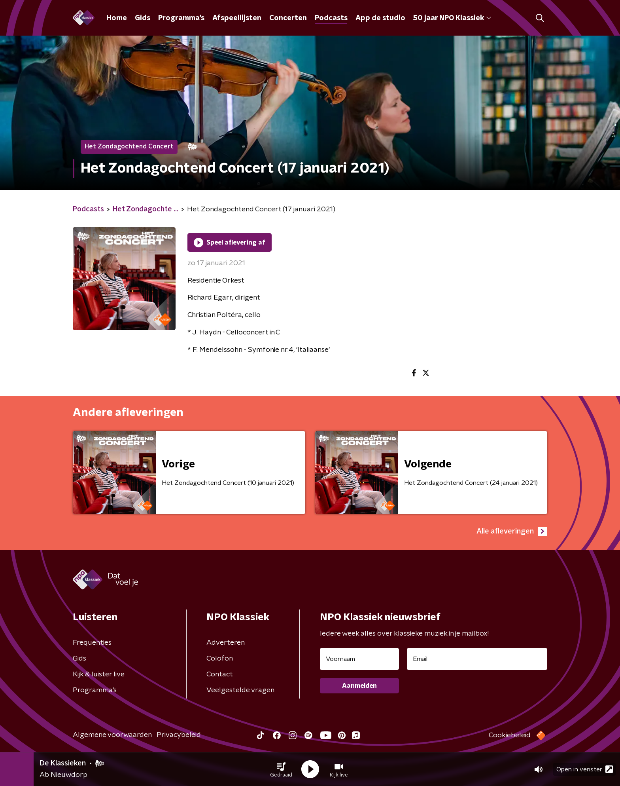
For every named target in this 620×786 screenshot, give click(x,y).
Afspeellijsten (236, 18)
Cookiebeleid (510, 735)
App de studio (380, 18)
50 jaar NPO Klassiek (452, 18)
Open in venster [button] (584, 769)
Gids (142, 18)
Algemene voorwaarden (112, 735)
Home (116, 18)
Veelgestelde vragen (240, 690)
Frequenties (92, 642)
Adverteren (225, 642)
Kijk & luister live (99, 674)
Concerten (288, 18)
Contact (219, 674)
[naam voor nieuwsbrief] (359, 659)
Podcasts (331, 18)
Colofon (219, 658)
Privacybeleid (179, 735)
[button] (281, 769)
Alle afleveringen (511, 531)
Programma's (181, 18)
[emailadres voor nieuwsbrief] (477, 659)
